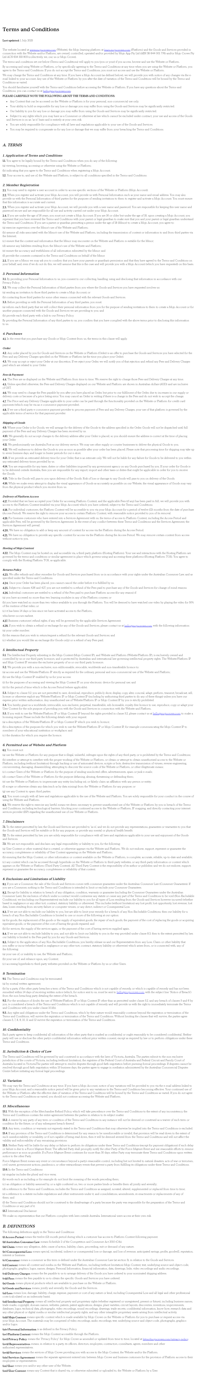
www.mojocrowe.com (43, 49)
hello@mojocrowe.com (57, 91)
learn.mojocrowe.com (117, 49)
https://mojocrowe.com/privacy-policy (165, 1339)
